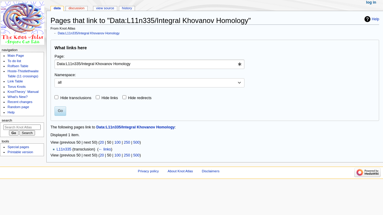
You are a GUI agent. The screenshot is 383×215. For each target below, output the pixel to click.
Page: (59, 56)
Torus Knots (16, 86)
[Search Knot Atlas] (22, 127)
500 (136, 142)
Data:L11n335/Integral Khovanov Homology (89, 33)
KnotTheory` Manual (23, 91)
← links (104, 149)
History (127, 8)
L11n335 (64, 149)
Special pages (18, 147)
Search (7, 120)
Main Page (15, 55)
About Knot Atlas (180, 171)
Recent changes (19, 102)
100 (117, 142)
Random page (18, 107)
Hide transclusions (76, 98)
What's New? (17, 97)
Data (57, 8)
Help (375, 19)
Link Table (15, 81)
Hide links (109, 98)
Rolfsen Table (17, 66)
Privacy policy (148, 171)
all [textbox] (60, 82)
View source (105, 8)
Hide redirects (139, 98)
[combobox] (149, 64)
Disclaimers (210, 171)
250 (127, 142)
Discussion (76, 8)
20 (102, 142)
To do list (14, 61)
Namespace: (65, 75)
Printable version (20, 152)
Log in (371, 2)
